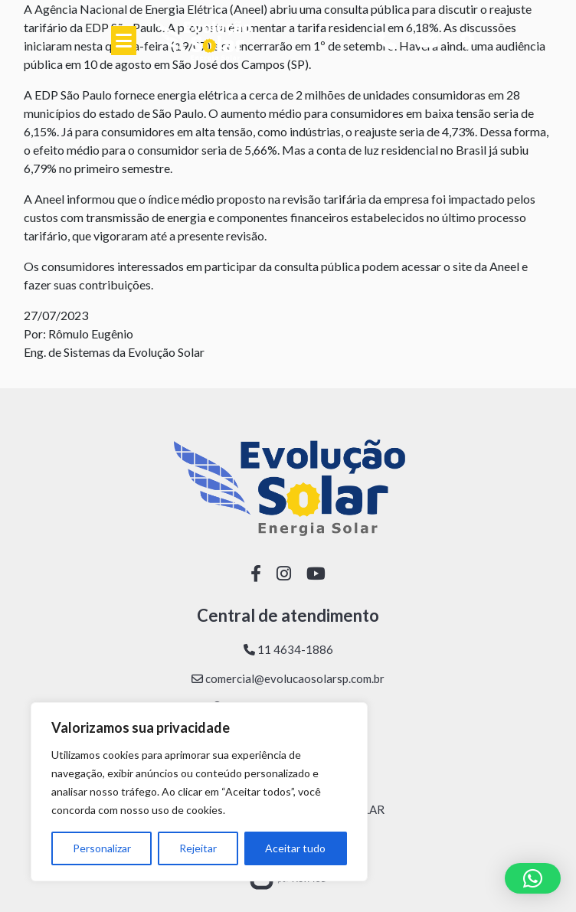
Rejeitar (198, 848)
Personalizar (102, 848)
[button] (533, 878)
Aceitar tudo (295, 848)
